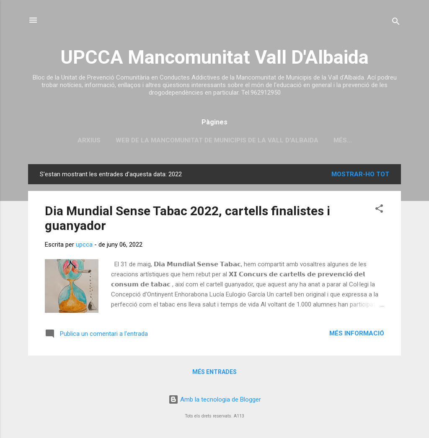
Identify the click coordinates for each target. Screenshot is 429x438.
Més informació (356, 333)
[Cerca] (396, 23)
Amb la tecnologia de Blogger (214, 399)
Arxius (89, 140)
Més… (342, 140)
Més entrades (214, 371)
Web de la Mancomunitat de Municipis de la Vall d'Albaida (217, 140)
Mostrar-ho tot (360, 174)
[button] (379, 210)
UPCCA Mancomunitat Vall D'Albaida (214, 57)
